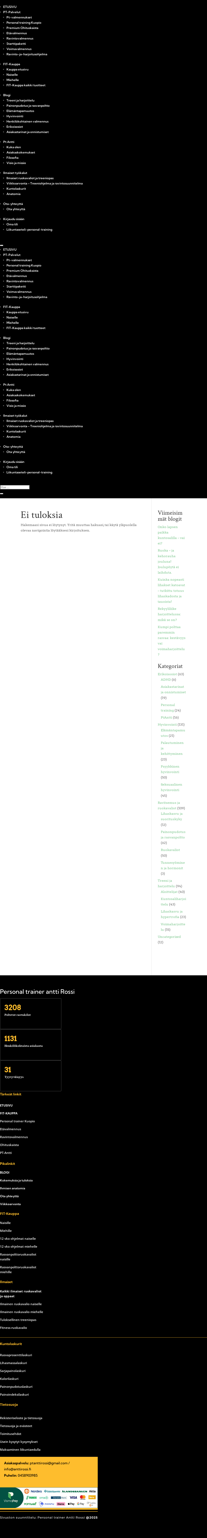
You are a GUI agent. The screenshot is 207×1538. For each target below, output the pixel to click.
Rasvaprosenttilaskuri (16, 1355)
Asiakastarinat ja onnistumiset (27, 132)
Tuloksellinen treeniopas (18, 1320)
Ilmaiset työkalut (15, 173)
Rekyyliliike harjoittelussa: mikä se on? (169, 614)
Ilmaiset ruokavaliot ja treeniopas (30, 178)
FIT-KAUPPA (8, 1113)
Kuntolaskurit (16, 189)
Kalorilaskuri (9, 1379)
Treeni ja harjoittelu (20, 100)
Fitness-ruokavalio (13, 1328)
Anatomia (13, 194)
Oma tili (12, 224)
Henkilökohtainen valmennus (27, 121)
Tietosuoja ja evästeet (16, 1426)
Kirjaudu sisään (13, 219)
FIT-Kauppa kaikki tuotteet (25, 85)
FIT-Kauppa (11, 64)
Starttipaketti (16, 44)
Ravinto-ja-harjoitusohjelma (26, 54)
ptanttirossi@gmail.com (49, 1463)
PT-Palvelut (11, 12)
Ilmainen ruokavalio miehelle (21, 1312)
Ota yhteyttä (15, 209)
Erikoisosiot (14, 127)
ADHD (166, 680)
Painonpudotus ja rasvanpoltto (28, 106)
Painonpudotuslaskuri (16, 1387)
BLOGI (4, 1172)
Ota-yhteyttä (13, 204)
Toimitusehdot (10, 1434)
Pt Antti (8, 142)
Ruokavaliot (170, 850)
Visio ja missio (16, 163)
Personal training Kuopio (23, 22)
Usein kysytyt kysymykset (19, 1442)
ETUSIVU (9, 7)
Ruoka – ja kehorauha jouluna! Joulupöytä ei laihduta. (168, 561)
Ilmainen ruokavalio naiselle (21, 1304)
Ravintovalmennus (19, 38)
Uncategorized (169, 937)
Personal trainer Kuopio (17, 1121)
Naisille (5, 1223)
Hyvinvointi (14, 116)
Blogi (7, 95)
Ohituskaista (9, 1145)
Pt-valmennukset (19, 17)
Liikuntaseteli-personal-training (29, 229)
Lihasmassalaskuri (13, 1363)
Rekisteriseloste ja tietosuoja (21, 1418)
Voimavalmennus (18, 49)
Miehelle (12, 80)
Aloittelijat (169, 892)
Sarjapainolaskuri (13, 1371)
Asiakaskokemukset (20, 152)
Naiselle (12, 75)
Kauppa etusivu (17, 69)
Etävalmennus (16, 33)
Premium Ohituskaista (22, 28)
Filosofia (12, 158)
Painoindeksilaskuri (14, 1394)
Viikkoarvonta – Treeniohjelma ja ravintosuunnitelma (44, 183)
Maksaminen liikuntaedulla (20, 1449)
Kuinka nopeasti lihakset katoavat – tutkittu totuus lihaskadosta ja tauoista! (171, 591)
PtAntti (166, 717)
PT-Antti (6, 1153)
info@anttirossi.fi (17, 1469)
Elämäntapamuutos (20, 111)
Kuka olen (13, 147)
